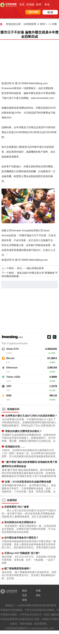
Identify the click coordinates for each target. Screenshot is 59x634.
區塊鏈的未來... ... (15, 446)
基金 (47, 4)
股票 (38, 4)
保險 (24, 600)
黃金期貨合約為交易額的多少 (20, 522)
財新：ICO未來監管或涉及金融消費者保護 (28, 481)
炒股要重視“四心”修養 (16, 506)
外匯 (54, 24)
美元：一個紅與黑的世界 (30, 268)
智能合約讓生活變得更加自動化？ (23, 431)
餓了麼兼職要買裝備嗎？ (17, 568)
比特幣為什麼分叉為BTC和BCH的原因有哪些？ (31, 415)
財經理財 (12, 500)
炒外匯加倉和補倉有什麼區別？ (21, 537)
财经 (42, 24)
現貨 (24, 595)
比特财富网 (30, 24)
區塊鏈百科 (13, 409)
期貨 (24, 590)
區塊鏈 (30, 4)
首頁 (21, 4)
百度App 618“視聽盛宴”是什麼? (22, 553)
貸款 (38, 595)
